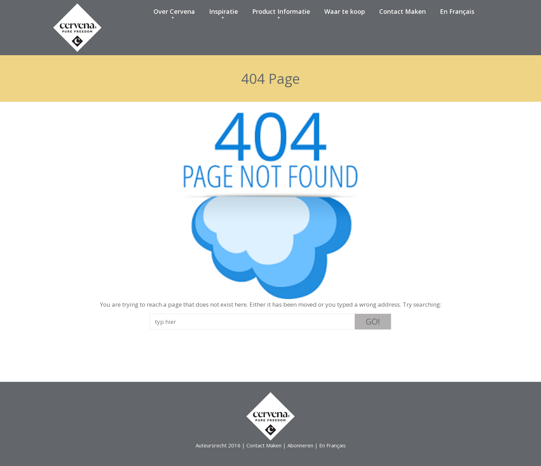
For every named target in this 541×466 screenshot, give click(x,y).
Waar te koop (344, 11)
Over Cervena (174, 11)
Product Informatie (281, 11)
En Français (457, 11)
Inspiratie (223, 11)
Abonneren (300, 445)
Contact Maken (402, 11)
